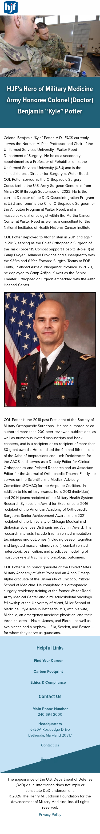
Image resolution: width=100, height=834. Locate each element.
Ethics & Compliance (48, 682)
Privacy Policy (50, 814)
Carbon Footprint (48, 671)
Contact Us (50, 745)
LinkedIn (44, 760)
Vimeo (55, 760)
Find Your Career (48, 660)
